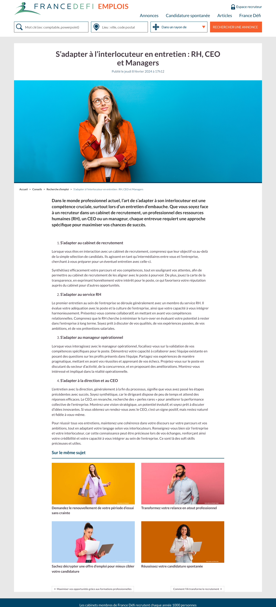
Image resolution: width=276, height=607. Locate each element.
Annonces (149, 15)
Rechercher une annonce (235, 27)
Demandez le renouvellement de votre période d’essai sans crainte (93, 510)
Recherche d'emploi (58, 189)
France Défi (250, 15)
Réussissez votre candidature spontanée (172, 566)
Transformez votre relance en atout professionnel (179, 508)
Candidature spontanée (188, 15)
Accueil (23, 189)
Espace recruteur (249, 7)
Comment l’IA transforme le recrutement (196, 589)
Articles (224, 15)
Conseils (37, 189)
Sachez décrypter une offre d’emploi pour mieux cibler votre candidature (93, 569)
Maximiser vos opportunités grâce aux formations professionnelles (94, 589)
